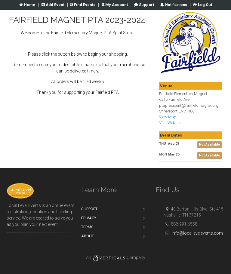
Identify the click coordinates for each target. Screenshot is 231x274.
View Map (167, 117)
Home (27, 4)
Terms (87, 227)
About (87, 236)
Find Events (82, 4)
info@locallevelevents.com (193, 233)
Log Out (202, 4)
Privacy (88, 218)
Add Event (53, 4)
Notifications (175, 5)
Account (115, 4)
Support (144, 4)
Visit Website (170, 122)
